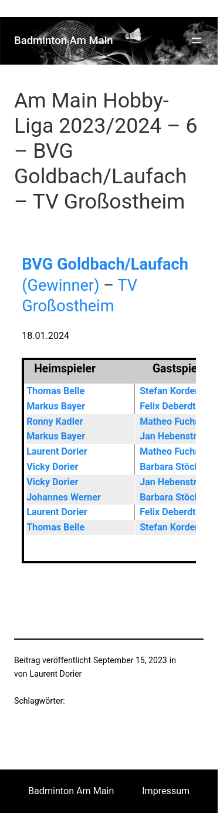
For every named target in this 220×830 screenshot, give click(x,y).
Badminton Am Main (63, 40)
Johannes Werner (63, 497)
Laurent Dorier (56, 451)
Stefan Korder (169, 390)
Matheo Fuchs (169, 421)
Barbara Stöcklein (177, 466)
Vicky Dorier (52, 466)
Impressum (165, 791)
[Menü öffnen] (196, 40)
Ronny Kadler (54, 421)
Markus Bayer (55, 406)
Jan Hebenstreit (173, 436)
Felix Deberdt (167, 406)
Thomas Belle (55, 390)
